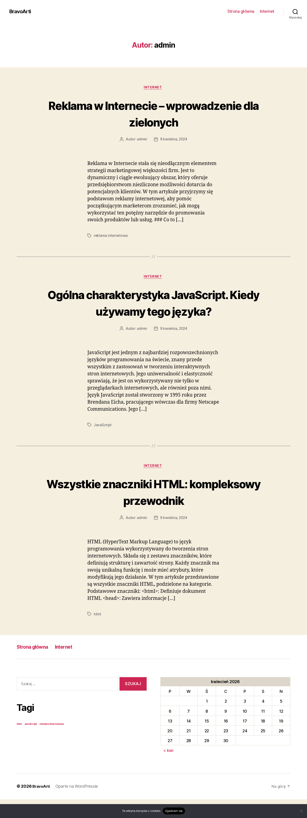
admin (141, 140)
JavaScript (103, 443)
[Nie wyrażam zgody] (301, 811)
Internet (267, 11)
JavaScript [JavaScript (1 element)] (30, 742)
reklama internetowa (111, 236)
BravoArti (21, 11)
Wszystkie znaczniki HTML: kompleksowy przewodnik (153, 510)
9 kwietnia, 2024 (174, 140)
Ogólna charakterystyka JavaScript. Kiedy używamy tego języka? (153, 311)
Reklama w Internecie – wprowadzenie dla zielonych (153, 113)
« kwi (168, 769)
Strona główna (240, 11)
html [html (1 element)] (19, 742)
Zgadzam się (174, 811)
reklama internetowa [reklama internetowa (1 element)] (51, 742)
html (97, 632)
